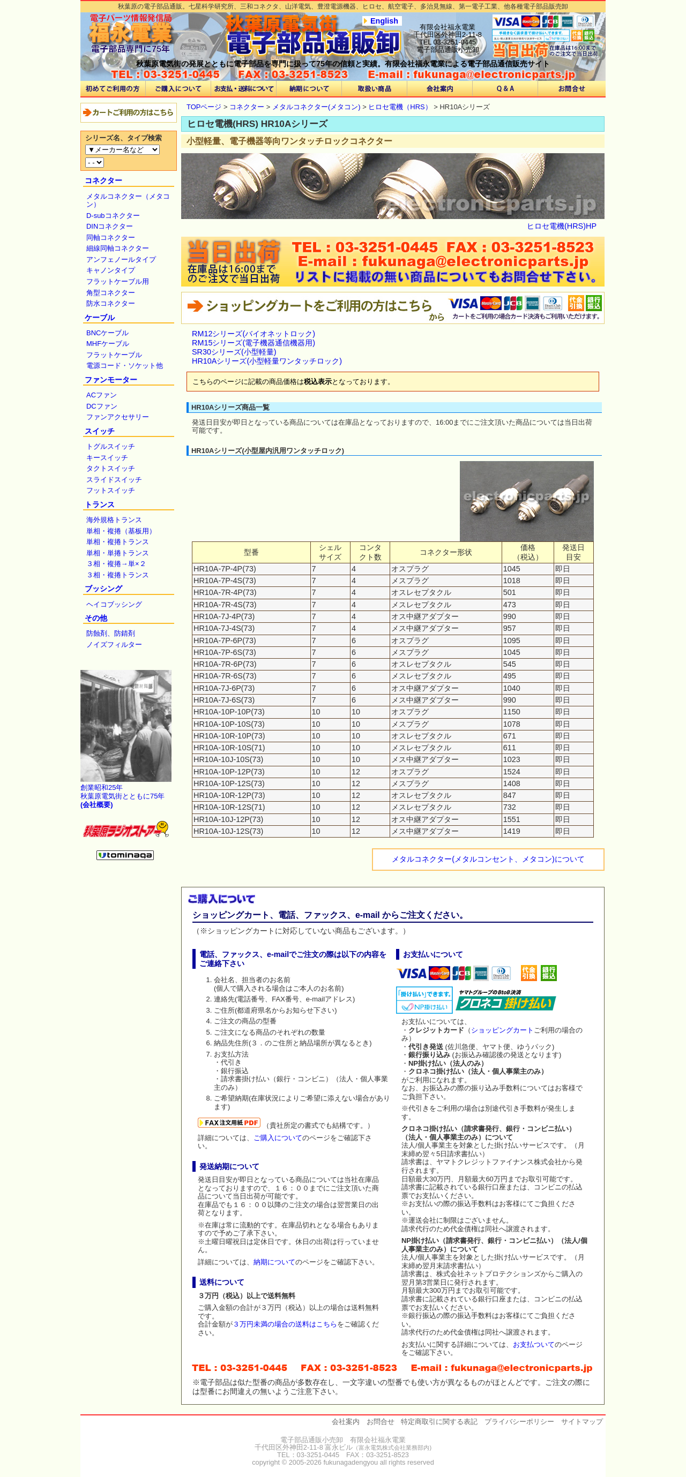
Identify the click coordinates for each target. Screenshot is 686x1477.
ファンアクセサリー (117, 417)
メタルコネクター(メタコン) (316, 107)
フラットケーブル (114, 355)
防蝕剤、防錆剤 (110, 633)
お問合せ (380, 1422)
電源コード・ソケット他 (124, 365)
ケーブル (100, 317)
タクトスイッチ (110, 468)
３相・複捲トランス (117, 575)
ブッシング (103, 588)
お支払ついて (534, 1344)
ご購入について (277, 1138)
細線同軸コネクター (117, 248)
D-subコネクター (113, 216)
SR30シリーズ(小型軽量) (234, 352)
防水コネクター (110, 303)
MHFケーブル (107, 344)
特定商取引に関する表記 (439, 1422)
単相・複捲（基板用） (121, 531)
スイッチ (100, 431)
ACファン (101, 395)
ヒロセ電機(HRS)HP (561, 226)
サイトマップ (582, 1422)
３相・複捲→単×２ (116, 564)
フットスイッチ (110, 490)
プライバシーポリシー (519, 1422)
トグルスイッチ (110, 446)
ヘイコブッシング (114, 604)
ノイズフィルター (114, 644)
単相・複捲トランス (117, 542)
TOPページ (204, 107)
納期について (274, 1262)
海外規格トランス (114, 520)
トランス (100, 504)
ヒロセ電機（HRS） (399, 107)
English (384, 21)
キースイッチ (107, 458)
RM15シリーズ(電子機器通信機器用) (253, 342)
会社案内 (346, 1422)
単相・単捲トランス (117, 553)
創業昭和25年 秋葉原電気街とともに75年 (122, 795)
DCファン (101, 406)
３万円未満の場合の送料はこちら (285, 1324)
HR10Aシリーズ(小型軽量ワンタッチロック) (267, 361)
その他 (96, 618)
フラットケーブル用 (117, 281)
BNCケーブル (107, 333)
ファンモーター (111, 379)
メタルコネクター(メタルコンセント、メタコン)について (488, 859)
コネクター (103, 180)
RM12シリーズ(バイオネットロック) (253, 333)
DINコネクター (109, 226)
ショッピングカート (502, 1030)
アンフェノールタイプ (121, 259)
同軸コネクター (110, 237)
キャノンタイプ (110, 270)
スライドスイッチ (114, 480)
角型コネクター (110, 293)
